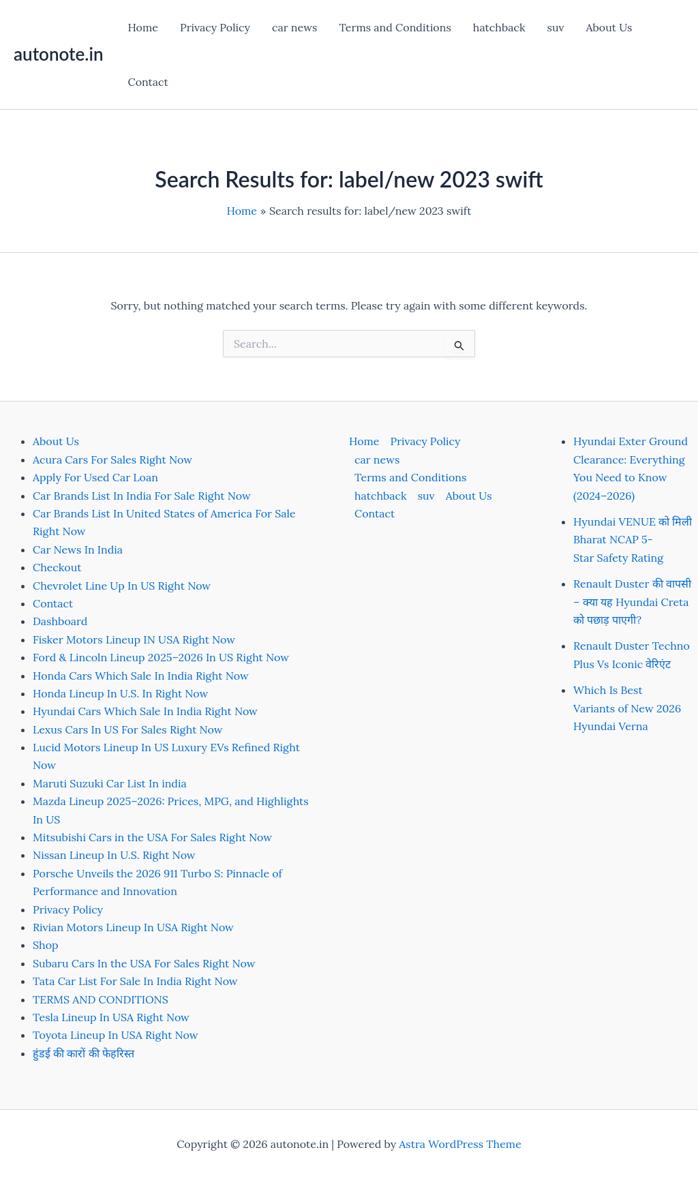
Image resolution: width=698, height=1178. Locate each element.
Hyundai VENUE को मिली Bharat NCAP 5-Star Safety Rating (632, 539)
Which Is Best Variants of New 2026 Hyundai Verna (627, 708)
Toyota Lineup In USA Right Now (115, 1035)
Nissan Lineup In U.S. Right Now (114, 855)
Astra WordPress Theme (460, 1144)
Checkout (57, 567)
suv (555, 27)
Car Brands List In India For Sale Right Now (142, 495)
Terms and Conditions (395, 27)
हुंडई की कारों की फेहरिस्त (83, 1053)
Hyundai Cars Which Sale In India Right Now (145, 711)
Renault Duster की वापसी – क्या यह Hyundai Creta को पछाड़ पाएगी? (632, 601)
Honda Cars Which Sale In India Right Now (141, 675)
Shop (46, 945)
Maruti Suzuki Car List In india (110, 783)
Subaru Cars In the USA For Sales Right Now (144, 963)
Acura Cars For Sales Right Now (112, 459)
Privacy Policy (215, 27)
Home (142, 27)
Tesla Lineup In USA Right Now (111, 1017)
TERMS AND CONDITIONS (100, 999)
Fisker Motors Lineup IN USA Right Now (134, 639)
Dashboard (60, 621)
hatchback (499, 27)
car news (294, 27)
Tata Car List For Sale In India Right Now (135, 981)
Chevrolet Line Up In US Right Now (122, 585)
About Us (609, 27)
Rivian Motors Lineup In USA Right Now (133, 927)
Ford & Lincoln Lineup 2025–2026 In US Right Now (161, 657)
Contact (147, 82)
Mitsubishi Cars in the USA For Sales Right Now (152, 837)
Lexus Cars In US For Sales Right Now (128, 729)
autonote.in (58, 54)
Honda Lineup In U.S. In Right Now (120, 693)
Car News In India (78, 549)
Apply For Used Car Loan (95, 477)
